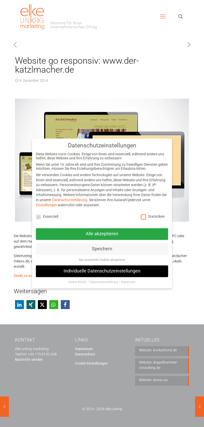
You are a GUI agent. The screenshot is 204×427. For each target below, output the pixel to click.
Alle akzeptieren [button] (102, 228)
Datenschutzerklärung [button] (104, 276)
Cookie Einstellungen (91, 363)
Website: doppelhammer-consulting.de (158, 365)
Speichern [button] (102, 243)
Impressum (84, 349)
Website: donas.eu (153, 380)
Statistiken (153, 210)
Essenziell (47, 210)
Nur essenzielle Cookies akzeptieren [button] (102, 254)
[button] (19, 304)
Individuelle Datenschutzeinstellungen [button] (102, 265)
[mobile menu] (162, 16)
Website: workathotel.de (158, 350)
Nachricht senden (29, 359)
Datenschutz (85, 354)
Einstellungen (46, 199)
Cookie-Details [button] (78, 276)
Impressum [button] (128, 276)
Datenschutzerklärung (69, 194)
